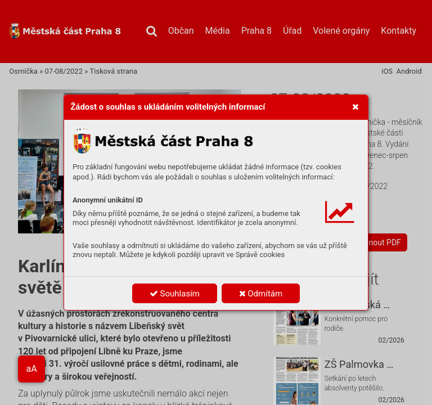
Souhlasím (175, 294)
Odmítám (261, 294)
